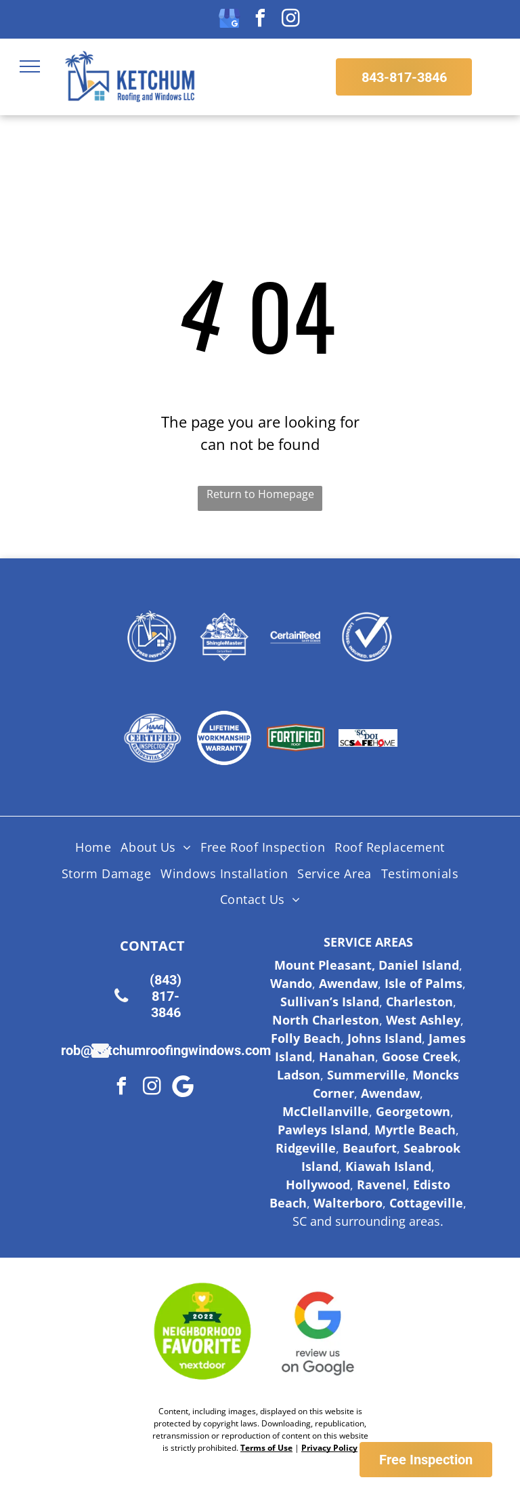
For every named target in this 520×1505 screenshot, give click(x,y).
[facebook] (260, 20)
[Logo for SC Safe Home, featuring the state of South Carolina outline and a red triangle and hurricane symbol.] (368, 738)
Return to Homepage (260, 494)
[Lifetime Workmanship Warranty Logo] (224, 738)
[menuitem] (93, 848)
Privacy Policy (329, 1448)
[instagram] (290, 20)
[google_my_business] (229, 20)
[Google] (182, 1088)
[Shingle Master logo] (224, 636)
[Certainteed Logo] (296, 636)
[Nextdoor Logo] (202, 1331)
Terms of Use (266, 1448)
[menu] (29, 66)
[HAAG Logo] (152, 738)
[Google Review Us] (318, 1331)
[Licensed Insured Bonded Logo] (368, 636)
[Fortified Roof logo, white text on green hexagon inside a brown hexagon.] (296, 738)
